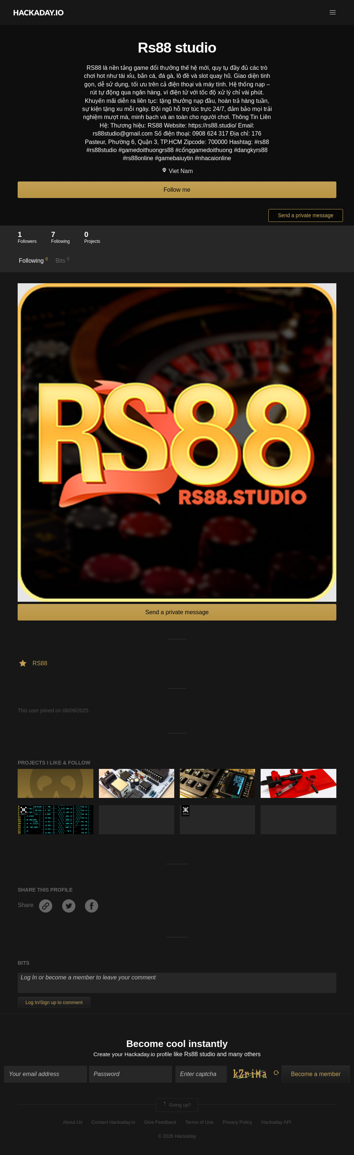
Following (33, 260)
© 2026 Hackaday (177, 1137)
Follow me (177, 190)
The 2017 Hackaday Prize (23, 810)
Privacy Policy (237, 1123)
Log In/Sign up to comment (53, 1002)
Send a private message (305, 215)
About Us (72, 1123)
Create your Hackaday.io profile (133, 1055)
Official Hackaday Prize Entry (185, 810)
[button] (332, 12)
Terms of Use (199, 1123)
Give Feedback (160, 1123)
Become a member (315, 1074)
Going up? (176, 1105)
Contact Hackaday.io (113, 1123)
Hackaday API (276, 1123)
